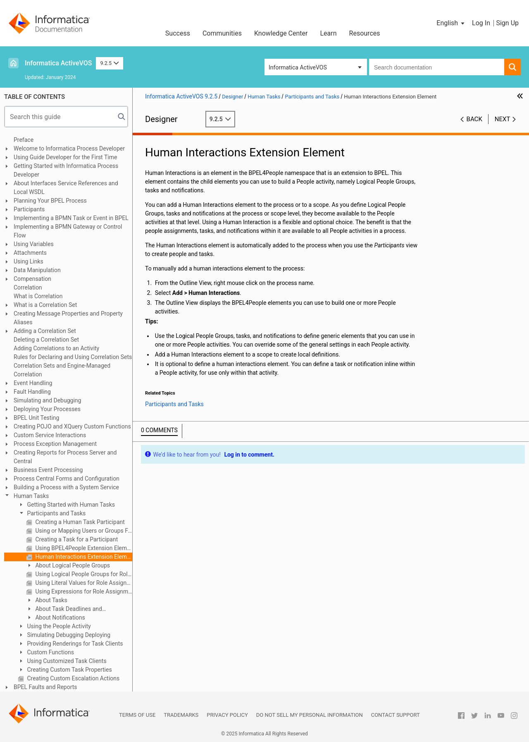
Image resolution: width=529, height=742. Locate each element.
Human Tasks (31, 496)
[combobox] (436, 67)
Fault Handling (32, 391)
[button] (451, 23)
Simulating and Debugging (47, 400)
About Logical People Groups (72, 565)
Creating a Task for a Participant (76, 539)
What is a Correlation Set (45, 305)
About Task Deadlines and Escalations (64, 609)
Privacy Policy (227, 715)
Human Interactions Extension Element (83, 556)
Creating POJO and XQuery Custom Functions (72, 426)
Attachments (30, 252)
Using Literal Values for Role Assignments (83, 582)
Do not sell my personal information (309, 715)
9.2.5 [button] (109, 63)
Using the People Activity (58, 626)
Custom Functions (50, 652)
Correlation (28, 287)
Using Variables (34, 244)
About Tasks (50, 600)
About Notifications (59, 617)
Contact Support (395, 715)
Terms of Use (137, 715)
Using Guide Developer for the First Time (65, 157)
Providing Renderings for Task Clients (74, 643)
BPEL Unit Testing (36, 417)
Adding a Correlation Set (45, 331)
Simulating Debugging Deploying (68, 635)
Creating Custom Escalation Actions (72, 678)
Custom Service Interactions (50, 435)
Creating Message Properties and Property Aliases (68, 318)
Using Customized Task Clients (66, 661)
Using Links (28, 261)
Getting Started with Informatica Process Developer (66, 170)
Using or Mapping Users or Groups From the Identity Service (83, 530)
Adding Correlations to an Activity (56, 348)
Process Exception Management (55, 443)
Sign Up (507, 23)
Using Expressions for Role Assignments (83, 591)
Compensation (32, 278)
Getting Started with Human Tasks (70, 504)
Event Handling (33, 383)
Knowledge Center (281, 33)
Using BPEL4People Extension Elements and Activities (83, 548)
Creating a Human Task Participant (79, 522)
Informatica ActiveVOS (58, 63)
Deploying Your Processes (47, 409)
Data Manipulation (37, 270)
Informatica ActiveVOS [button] (298, 67)
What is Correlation (38, 296)
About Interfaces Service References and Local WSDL (66, 187)
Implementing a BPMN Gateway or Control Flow (68, 231)
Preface (23, 139)
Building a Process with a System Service (66, 487)
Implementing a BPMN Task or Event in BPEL (71, 218)
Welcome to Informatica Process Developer (69, 148)
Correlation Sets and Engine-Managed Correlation (62, 370)
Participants (29, 209)
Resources (364, 33)
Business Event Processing (48, 470)
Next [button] (502, 119)
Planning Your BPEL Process (50, 200)
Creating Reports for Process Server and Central (65, 456)
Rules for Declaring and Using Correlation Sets (73, 357)
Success (177, 33)
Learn (328, 33)
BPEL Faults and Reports (45, 687)
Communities (222, 33)
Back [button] (474, 119)
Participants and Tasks (56, 513)
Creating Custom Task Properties (69, 669)
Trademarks (181, 715)
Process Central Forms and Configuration (66, 478)
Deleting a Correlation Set (46, 339)
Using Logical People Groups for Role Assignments (83, 574)
